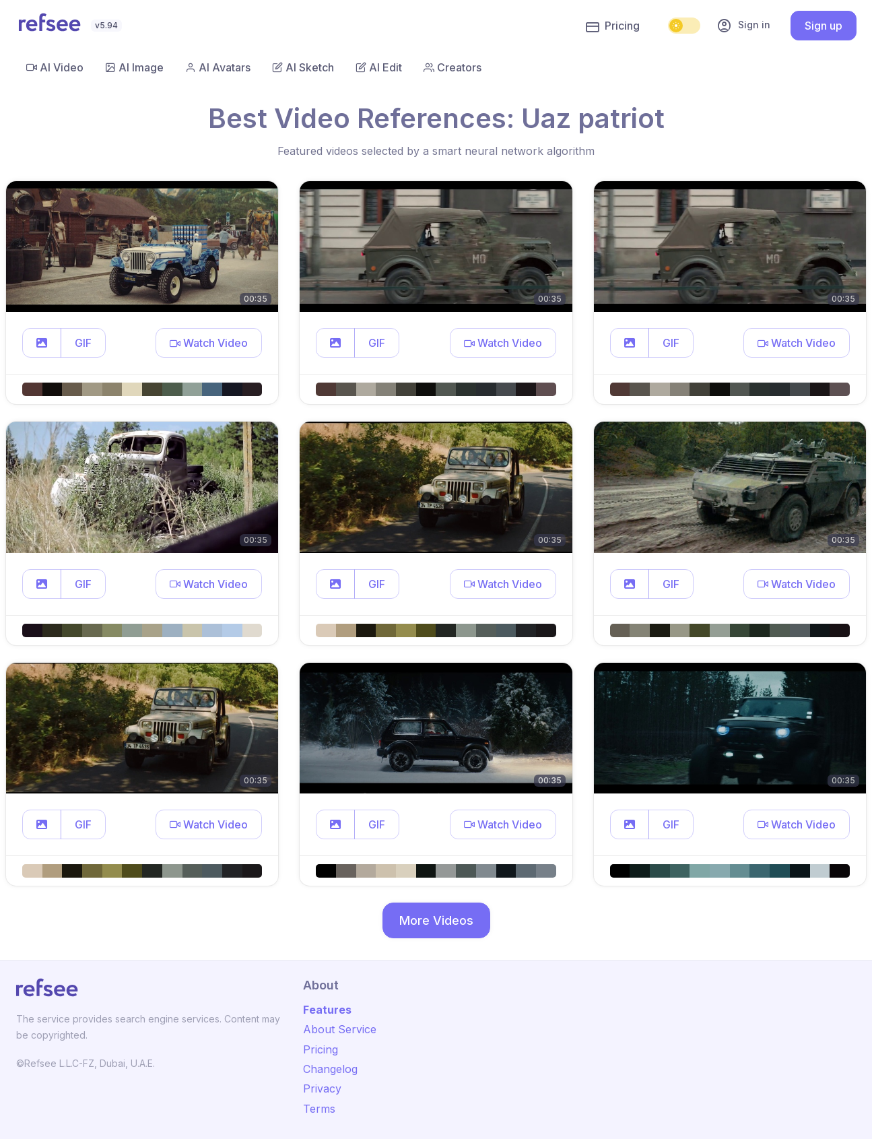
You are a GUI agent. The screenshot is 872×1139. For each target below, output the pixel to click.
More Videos (436, 920)
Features (327, 1009)
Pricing (613, 26)
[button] (41, 343)
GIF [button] (83, 343)
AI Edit (379, 67)
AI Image (134, 67)
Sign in (743, 26)
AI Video (54, 67)
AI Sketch (303, 67)
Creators (452, 67)
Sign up (823, 25)
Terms (319, 1108)
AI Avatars (217, 67)
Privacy (322, 1088)
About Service (339, 1029)
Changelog (330, 1069)
